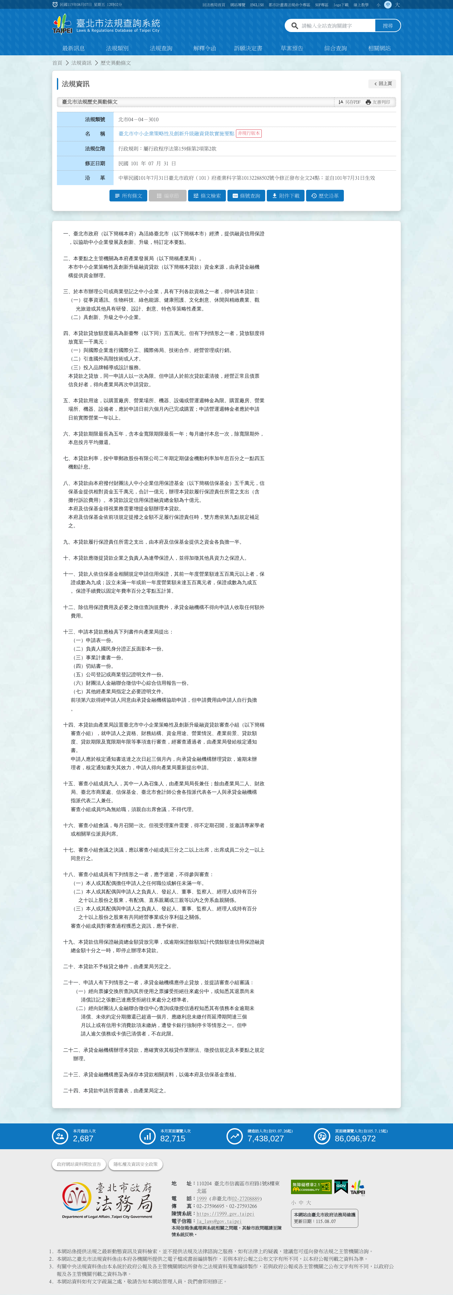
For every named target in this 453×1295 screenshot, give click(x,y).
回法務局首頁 (214, 5)
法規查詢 (161, 48)
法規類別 (117, 48)
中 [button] (388, 5)
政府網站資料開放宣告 (79, 1164)
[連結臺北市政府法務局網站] (107, 1200)
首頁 (57, 62)
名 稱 (95, 134)
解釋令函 (204, 48)
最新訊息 (73, 48)
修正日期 (95, 163)
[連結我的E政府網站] (341, 1187)
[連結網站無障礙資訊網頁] (311, 1187)
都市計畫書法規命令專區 (289, 5)
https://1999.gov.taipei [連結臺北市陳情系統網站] (225, 1213)
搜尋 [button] (388, 26)
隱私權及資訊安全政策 (136, 1164)
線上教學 (361, 5)
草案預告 (292, 48)
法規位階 (95, 148)
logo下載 (341, 5)
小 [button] (378, 5)
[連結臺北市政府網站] (357, 1188)
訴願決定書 (248, 48)
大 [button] (397, 4)
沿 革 (95, 178)
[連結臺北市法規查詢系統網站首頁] (106, 24)
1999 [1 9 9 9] (202, 1198)
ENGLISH (257, 5)
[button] (382, 84)
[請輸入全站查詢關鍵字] (337, 26)
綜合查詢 (335, 48)
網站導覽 (237, 5)
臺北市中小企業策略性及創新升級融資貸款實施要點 (176, 133)
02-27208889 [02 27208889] (246, 1198)
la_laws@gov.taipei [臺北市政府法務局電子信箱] (219, 1221)
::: (4, 59)
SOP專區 (321, 5)
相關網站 (379, 48)
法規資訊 (81, 62)
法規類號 (95, 119)
